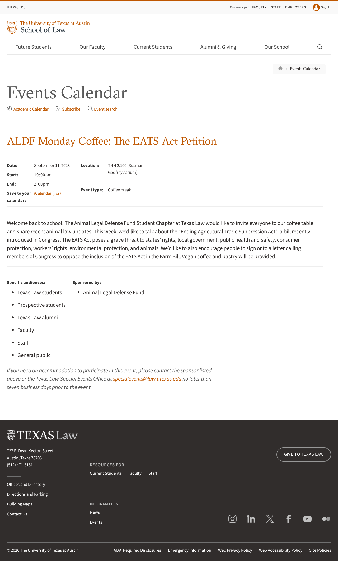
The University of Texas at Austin (49, 550)
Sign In (322, 7)
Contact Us (17, 514)
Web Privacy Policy (235, 550)
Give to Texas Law (304, 454)
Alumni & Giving (221, 47)
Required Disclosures (137, 550)
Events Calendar (305, 69)
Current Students (157, 47)
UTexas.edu (16, 7)
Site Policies (320, 550)
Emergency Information (189, 550)
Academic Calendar (28, 109)
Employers (295, 7)
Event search (102, 109)
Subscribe (67, 109)
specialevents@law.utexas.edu (147, 379)
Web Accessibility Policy (280, 550)
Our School (280, 47)
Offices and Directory (26, 484)
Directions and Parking (27, 494)
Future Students (37, 47)
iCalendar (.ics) (47, 193)
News (95, 512)
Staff (276, 7)
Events (96, 522)
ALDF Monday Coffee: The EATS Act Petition (112, 141)
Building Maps (19, 504)
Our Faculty (96, 47)
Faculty (259, 7)
